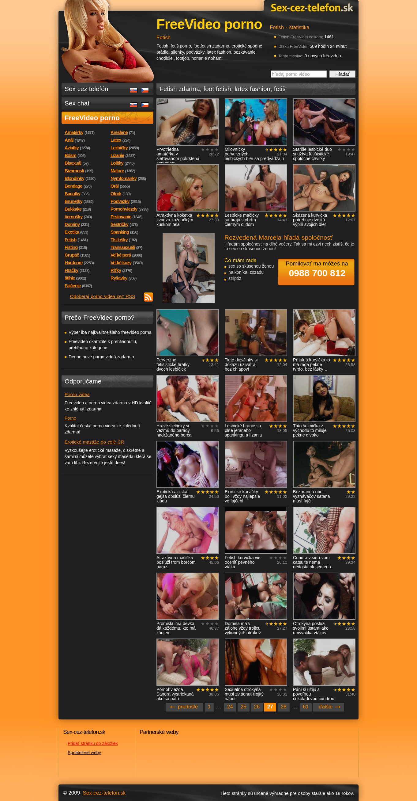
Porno (70, 418)
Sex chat (77, 103)
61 (306, 707)
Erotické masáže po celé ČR (94, 441)
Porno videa (77, 394)
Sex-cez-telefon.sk (311, 7)
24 (230, 707)
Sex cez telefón (86, 88)
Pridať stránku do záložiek (93, 743)
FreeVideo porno (92, 118)
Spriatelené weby (84, 752)
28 (284, 707)
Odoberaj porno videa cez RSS (102, 296)
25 (243, 707)
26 (257, 707)
